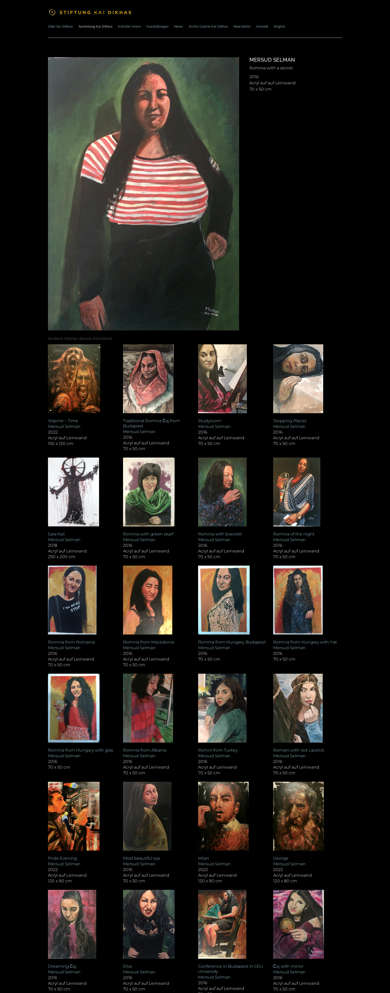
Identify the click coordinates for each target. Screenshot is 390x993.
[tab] (80, 339)
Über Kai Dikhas (60, 26)
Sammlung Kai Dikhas (96, 26)
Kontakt (262, 26)
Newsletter (242, 26)
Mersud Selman (272, 60)
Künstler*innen (129, 26)
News (178, 26)
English (280, 26)
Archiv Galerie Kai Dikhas (208, 26)
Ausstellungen (158, 26)
